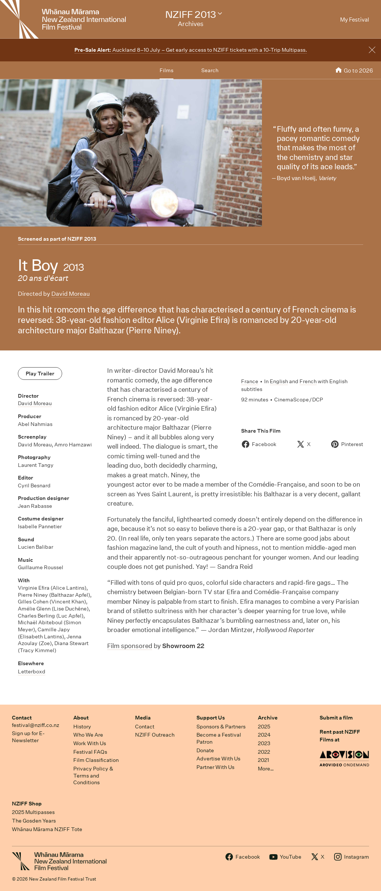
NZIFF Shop (27, 803)
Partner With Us (215, 767)
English (279, 381)
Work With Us (89, 743)
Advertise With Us (218, 758)
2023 (264, 743)
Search (209, 70)
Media (143, 717)
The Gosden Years (34, 820)
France (249, 381)
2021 (263, 760)
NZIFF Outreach (155, 734)
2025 (264, 726)
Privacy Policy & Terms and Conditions (93, 775)
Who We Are (88, 734)
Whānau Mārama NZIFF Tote (47, 829)
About (81, 717)
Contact (22, 717)
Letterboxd (31, 671)
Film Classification (96, 760)
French (308, 381)
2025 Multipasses (33, 812)
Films (166, 70)
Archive (268, 717)
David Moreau (70, 293)
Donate (205, 750)
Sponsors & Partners (221, 726)
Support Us (210, 717)
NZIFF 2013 (81, 238)
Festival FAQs (90, 752)
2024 (264, 734)
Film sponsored (129, 646)
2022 (264, 752)
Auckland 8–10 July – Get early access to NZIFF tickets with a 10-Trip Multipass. (190, 50)
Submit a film (336, 717)
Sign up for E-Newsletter (28, 737)
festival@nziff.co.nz (35, 725)
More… (266, 768)
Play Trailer (40, 373)
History (82, 726)
